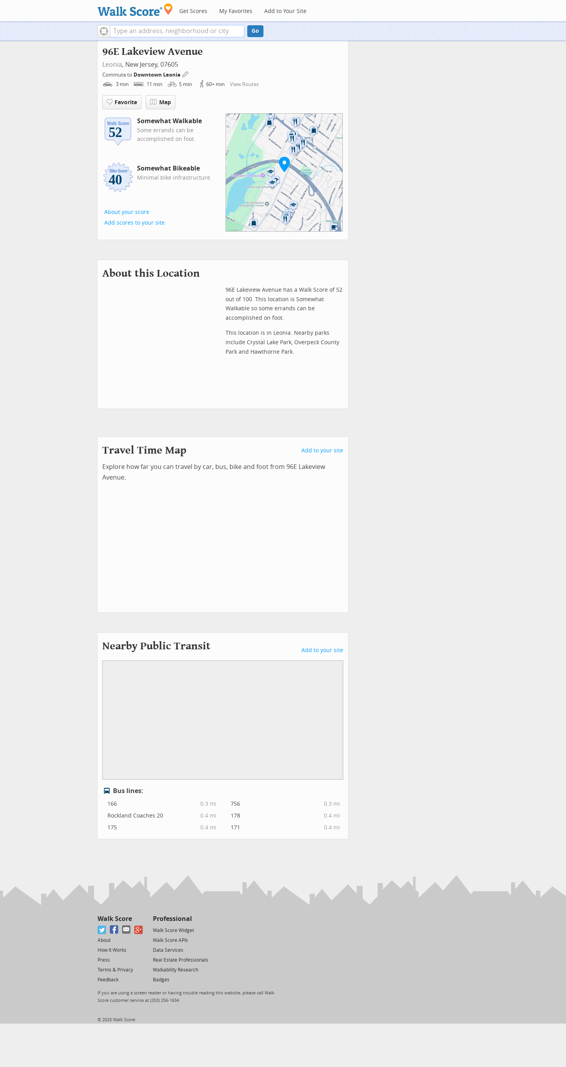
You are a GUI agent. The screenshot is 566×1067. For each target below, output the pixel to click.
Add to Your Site (285, 11)
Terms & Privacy (115, 970)
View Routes (244, 84)
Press (104, 960)
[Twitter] (102, 929)
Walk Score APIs (170, 940)
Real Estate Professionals (180, 960)
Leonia (112, 64)
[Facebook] (114, 929)
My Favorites (235, 11)
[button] (103, 31)
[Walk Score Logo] (135, 9)
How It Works (112, 950)
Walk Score (115, 919)
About (104, 940)
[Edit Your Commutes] (186, 73)
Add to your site (322, 450)
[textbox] (177, 31)
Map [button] (160, 102)
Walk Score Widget (173, 930)
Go (255, 31)
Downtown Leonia (158, 75)
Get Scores (193, 11)
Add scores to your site (134, 222)
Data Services (168, 950)
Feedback (108, 980)
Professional (172, 919)
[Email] (126, 929)
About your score (126, 212)
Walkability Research (175, 970)
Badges (161, 980)
